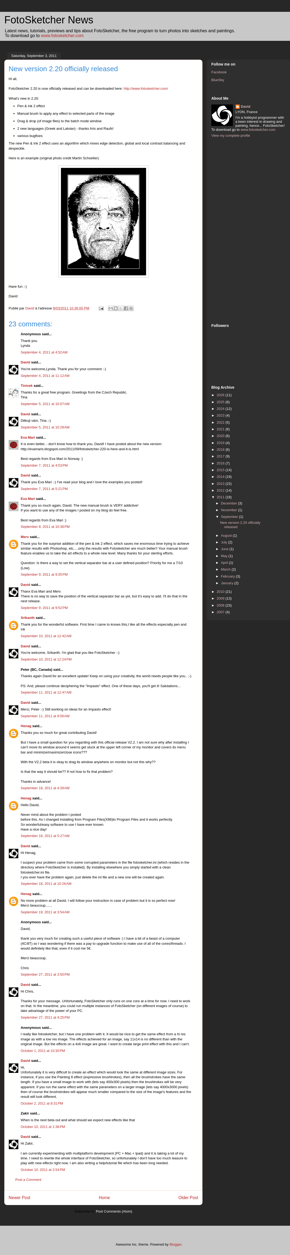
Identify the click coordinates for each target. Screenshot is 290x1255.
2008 (221, 605)
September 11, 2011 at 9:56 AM (45, 716)
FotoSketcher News (48, 20)
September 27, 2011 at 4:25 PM (45, 1017)
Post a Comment (28, 1180)
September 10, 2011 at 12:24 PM (46, 659)
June (225, 549)
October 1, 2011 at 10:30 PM (43, 1051)
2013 (221, 484)
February (228, 576)
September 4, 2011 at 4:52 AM (44, 352)
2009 (221, 598)
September (230, 517)
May (225, 556)
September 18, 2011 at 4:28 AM (45, 788)
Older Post (188, 1197)
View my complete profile (230, 136)
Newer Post (19, 1197)
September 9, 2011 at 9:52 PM (44, 608)
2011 (221, 497)
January (227, 583)
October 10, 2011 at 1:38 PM (43, 1127)
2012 (221, 490)
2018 (221, 450)
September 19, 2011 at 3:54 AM (45, 912)
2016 (221, 463)
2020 (221, 436)
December (229, 503)
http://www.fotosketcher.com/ (146, 88)
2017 (221, 456)
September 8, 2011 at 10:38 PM (45, 527)
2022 (221, 422)
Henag (26, 726)
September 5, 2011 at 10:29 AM (45, 427)
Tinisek (27, 386)
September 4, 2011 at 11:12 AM (45, 376)
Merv (25, 537)
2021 (221, 429)
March (226, 569)
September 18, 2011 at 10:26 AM (46, 884)
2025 (221, 402)
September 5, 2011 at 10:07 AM (45, 404)
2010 (221, 592)
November (229, 510)
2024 (221, 409)
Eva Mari (28, 437)
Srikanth (28, 618)
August (227, 535)
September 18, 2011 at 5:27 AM (45, 836)
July (224, 542)
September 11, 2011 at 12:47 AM (46, 692)
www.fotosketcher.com (62, 35)
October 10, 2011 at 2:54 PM (43, 1170)
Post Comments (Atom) (114, 1211)
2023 (221, 415)
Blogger (175, 1244)
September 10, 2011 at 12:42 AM (46, 636)
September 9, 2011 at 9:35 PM (44, 574)
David (25, 362)
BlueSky (217, 80)
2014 (221, 477)
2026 (221, 395)
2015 (221, 470)
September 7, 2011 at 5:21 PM (44, 489)
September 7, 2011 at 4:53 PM (44, 465)
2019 (221, 443)
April (225, 563)
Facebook (219, 72)
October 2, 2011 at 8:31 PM (42, 1103)
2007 (221, 612)
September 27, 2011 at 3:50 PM (45, 974)
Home (104, 1197)
